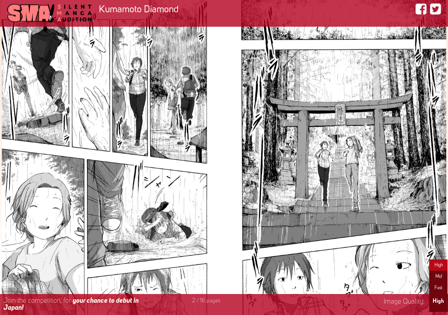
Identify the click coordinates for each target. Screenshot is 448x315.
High (438, 265)
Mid (438, 276)
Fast (438, 288)
